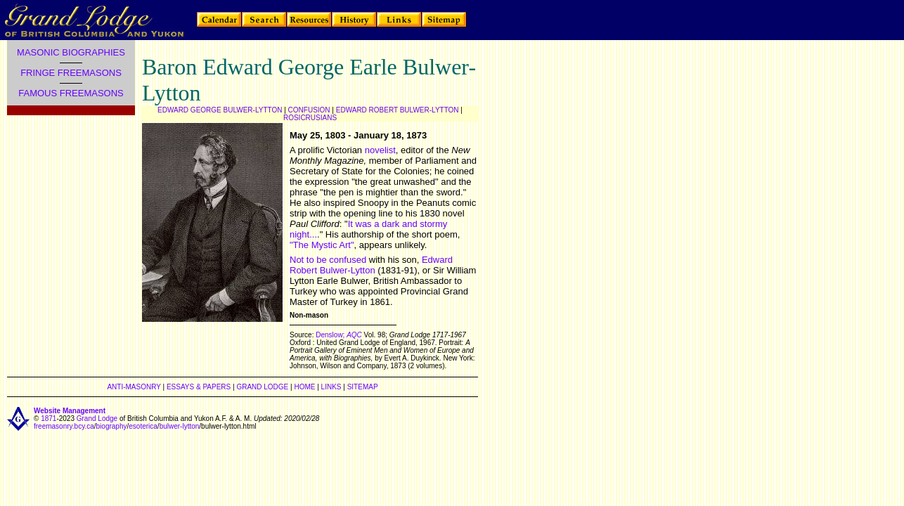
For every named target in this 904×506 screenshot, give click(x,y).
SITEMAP (362, 387)
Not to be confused (328, 259)
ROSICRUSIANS (310, 118)
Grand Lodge (97, 418)
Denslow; (331, 335)
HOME (304, 387)
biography (111, 426)
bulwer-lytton (180, 426)
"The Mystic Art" (322, 245)
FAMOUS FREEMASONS (71, 93)
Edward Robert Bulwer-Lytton (371, 264)
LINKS (331, 387)
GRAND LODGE (262, 387)
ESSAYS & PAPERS (199, 387)
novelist (380, 150)
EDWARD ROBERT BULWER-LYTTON (397, 110)
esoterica (143, 426)
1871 (48, 418)
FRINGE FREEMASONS (71, 72)
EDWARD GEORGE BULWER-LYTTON (219, 110)
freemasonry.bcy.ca (64, 426)
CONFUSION (309, 110)
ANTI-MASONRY (133, 387)
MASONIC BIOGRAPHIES (71, 52)
